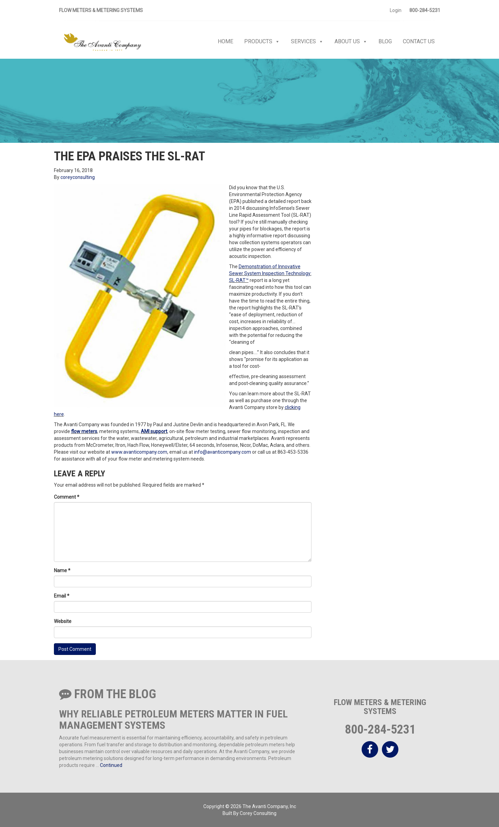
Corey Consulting (258, 813)
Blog (385, 41)
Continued (111, 765)
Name (62, 570)
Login (395, 10)
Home (225, 41)
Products (262, 41)
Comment (66, 497)
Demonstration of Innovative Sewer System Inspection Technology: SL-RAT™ (270, 273)
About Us (350, 41)
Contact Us (419, 41)
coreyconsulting (77, 177)
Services (307, 41)
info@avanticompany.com (222, 452)
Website (62, 621)
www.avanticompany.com (139, 452)
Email (61, 596)
